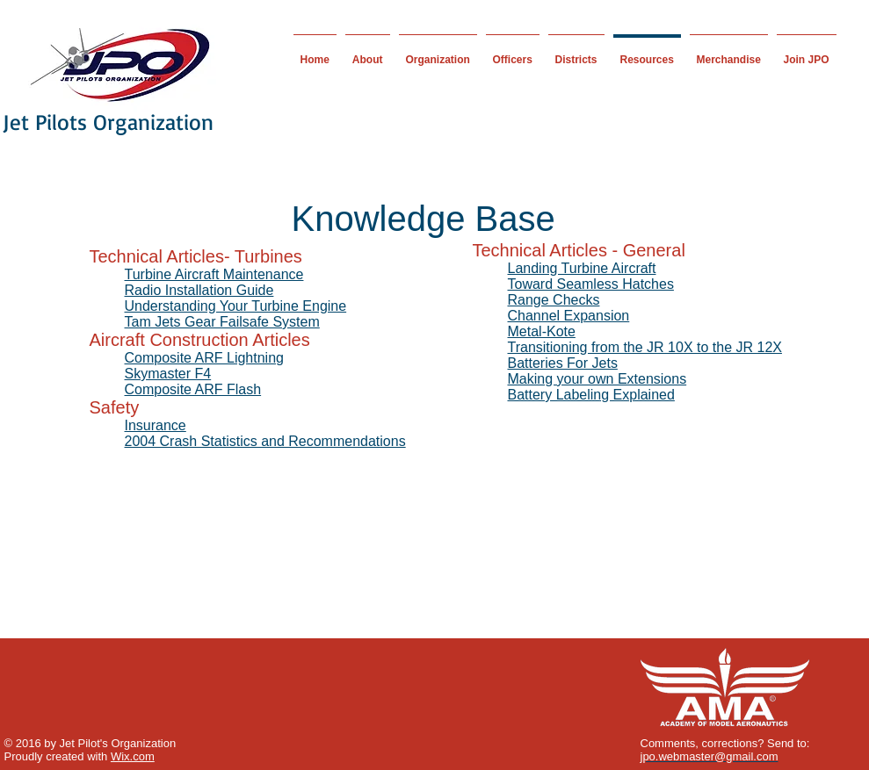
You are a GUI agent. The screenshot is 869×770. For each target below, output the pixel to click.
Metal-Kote (542, 331)
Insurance (155, 425)
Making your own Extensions (597, 378)
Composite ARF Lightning (204, 357)
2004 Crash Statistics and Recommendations (265, 441)
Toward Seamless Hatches (591, 284)
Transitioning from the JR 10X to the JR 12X (645, 347)
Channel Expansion (569, 315)
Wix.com (133, 756)
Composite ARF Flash (193, 389)
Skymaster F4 (168, 373)
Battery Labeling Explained (591, 394)
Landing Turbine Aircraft (582, 268)
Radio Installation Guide (199, 290)
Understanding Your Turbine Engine (236, 306)
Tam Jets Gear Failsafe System (222, 321)
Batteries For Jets (563, 363)
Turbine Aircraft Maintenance (214, 274)
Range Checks (554, 299)
